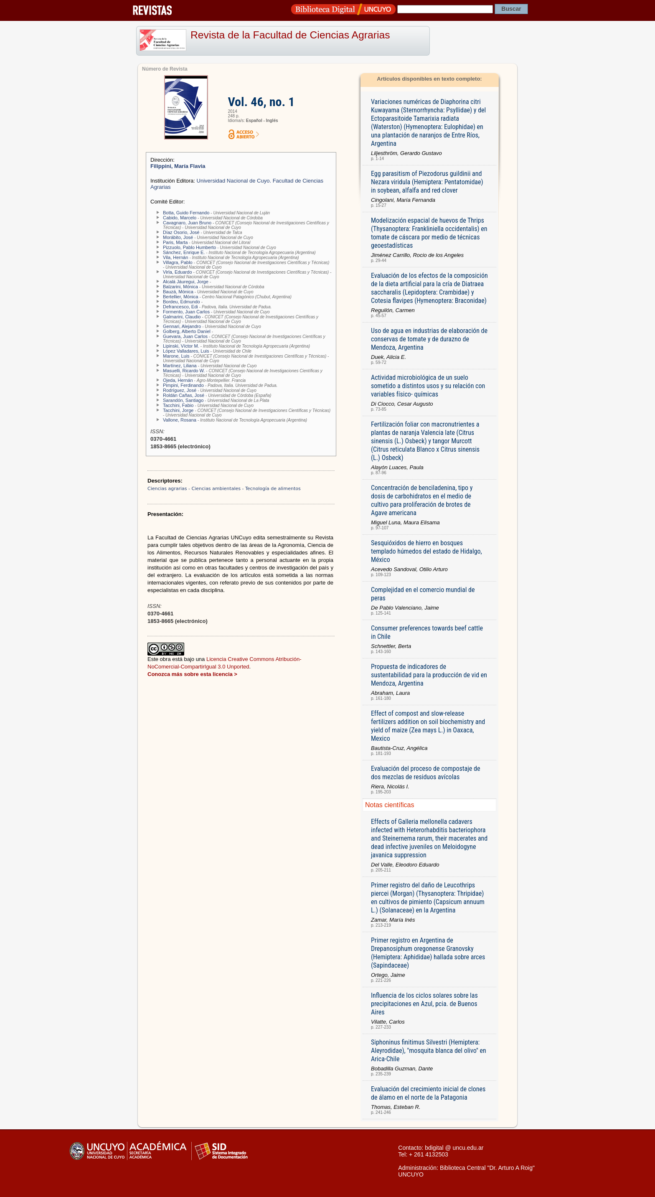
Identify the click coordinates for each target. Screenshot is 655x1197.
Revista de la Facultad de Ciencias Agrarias (290, 35)
